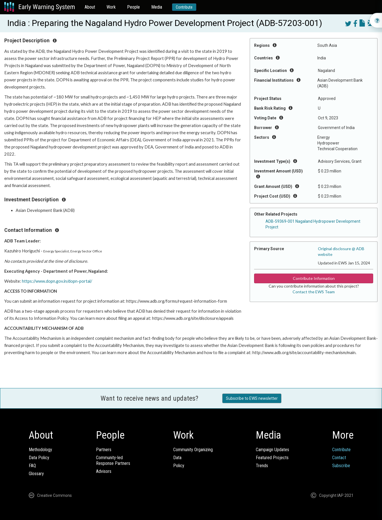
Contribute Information (314, 278)
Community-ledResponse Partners (113, 460)
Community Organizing (193, 449)
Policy (178, 465)
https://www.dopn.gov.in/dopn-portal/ (57, 281)
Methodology (40, 449)
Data (177, 457)
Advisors (103, 471)
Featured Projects (272, 457)
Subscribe (341, 465)
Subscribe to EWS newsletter (252, 398)
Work (111, 7)
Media (156, 7)
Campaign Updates (272, 449)
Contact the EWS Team (314, 291)
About (90, 7)
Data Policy (39, 457)
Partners (103, 449)
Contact (339, 457)
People (133, 7)
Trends (262, 465)
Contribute (184, 7)
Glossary (36, 473)
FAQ (32, 465)
